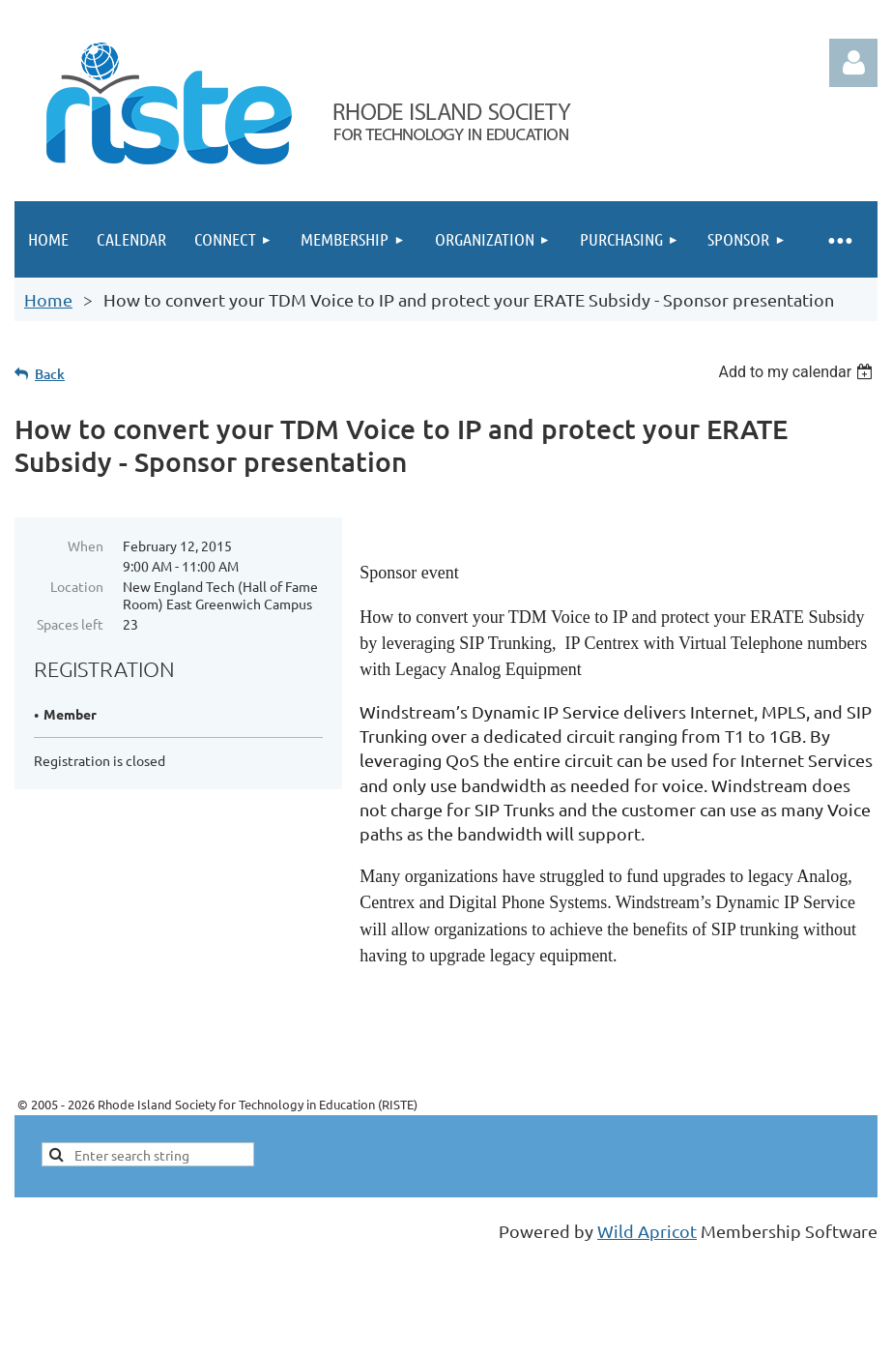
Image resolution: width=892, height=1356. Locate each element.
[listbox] (798, 372)
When (85, 545)
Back (50, 374)
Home (48, 299)
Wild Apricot (647, 1231)
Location (76, 586)
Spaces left (70, 624)
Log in (853, 63)
